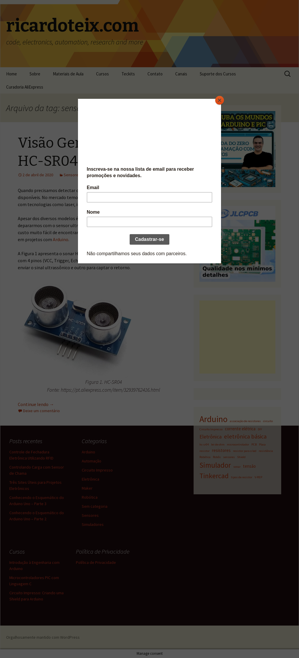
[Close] (219, 100)
